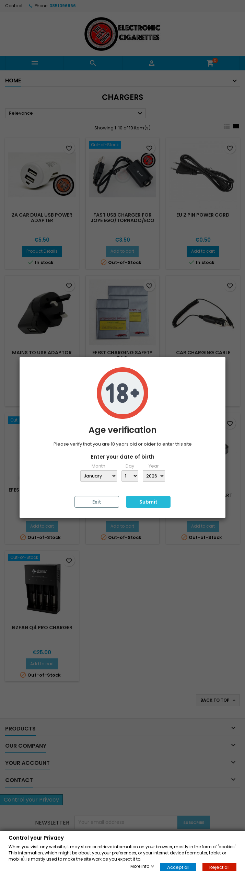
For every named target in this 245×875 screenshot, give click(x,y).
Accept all (178, 867)
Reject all (219, 867)
